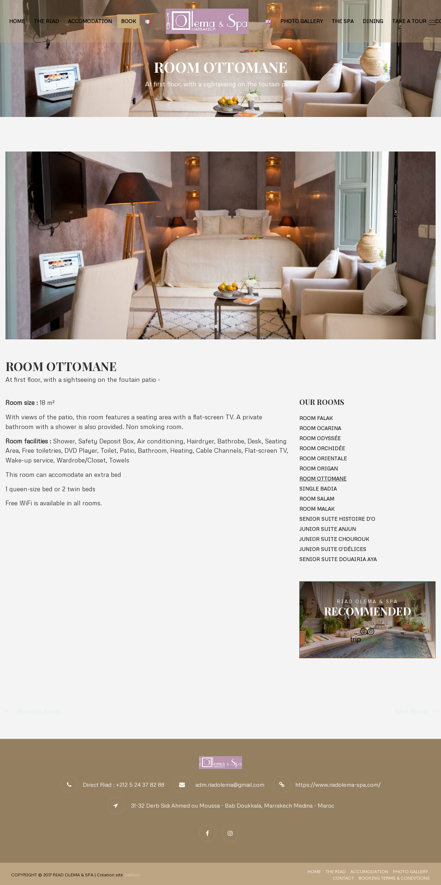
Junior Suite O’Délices (332, 549)
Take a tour (409, 21)
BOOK (128, 21)
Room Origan (318, 468)
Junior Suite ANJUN (327, 529)
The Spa (343, 21)
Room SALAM (316, 499)
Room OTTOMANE (322, 478)
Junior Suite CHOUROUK (334, 539)
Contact (343, 878)
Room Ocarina (320, 428)
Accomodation (90, 21)
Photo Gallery (301, 21)
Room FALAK (316, 418)
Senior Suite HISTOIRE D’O (337, 519)
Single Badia (318, 489)
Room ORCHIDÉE (322, 448)
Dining (373, 21)
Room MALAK (317, 509)
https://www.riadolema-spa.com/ (338, 784)
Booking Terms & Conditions (394, 878)
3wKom (132, 874)
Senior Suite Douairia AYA (338, 559)
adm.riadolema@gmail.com (229, 784)
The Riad (46, 21)
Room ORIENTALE (323, 458)
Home (17, 21)
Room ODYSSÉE (320, 438)
